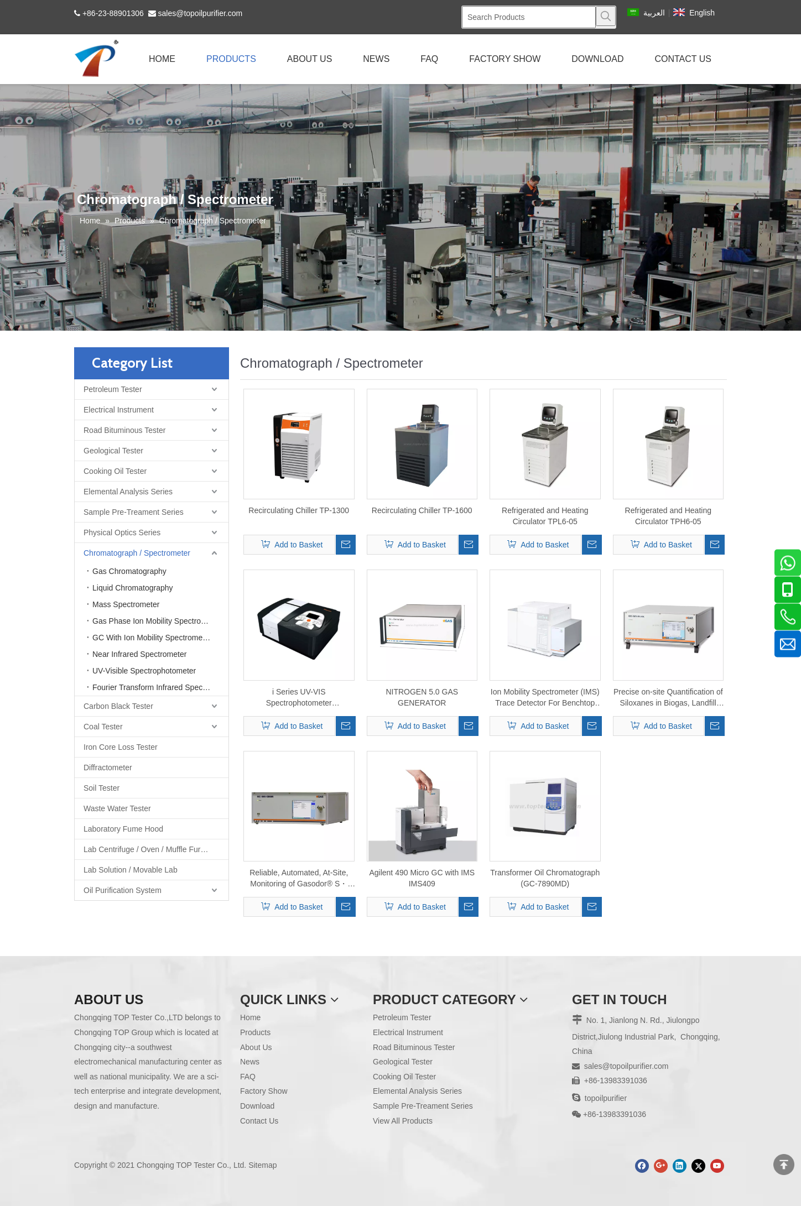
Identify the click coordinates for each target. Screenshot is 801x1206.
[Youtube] (717, 1166)
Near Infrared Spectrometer (139, 654)
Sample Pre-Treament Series (134, 512)
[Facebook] (642, 1166)
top (783, 1164)
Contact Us (259, 1120)
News (249, 1061)
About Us (256, 1047)
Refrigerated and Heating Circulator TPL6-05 (545, 516)
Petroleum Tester (113, 389)
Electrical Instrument (119, 409)
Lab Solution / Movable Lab (131, 869)
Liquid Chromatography (132, 587)
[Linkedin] (679, 1166)
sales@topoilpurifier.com (200, 13)
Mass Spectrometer (125, 604)
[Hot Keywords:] (606, 16)
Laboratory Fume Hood (123, 828)
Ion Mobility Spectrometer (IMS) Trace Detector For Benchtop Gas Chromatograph (545, 697)
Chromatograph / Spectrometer (137, 553)
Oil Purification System (123, 890)
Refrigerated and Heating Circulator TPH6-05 (668, 516)
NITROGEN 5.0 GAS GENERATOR (422, 697)
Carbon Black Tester (118, 706)
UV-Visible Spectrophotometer (144, 670)
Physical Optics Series (122, 532)
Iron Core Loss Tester (121, 747)
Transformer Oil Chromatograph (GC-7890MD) (545, 878)
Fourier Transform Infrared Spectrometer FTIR (160, 687)
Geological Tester (113, 450)
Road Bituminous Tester (124, 430)
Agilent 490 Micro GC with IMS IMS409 (422, 878)
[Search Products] (529, 17)
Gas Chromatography (129, 571)
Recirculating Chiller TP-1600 (422, 510)
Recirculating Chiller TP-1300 (298, 510)
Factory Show (264, 1091)
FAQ (248, 1076)
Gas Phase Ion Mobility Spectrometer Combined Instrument (160, 621)
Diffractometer (108, 767)
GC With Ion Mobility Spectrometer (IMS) (160, 637)
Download (257, 1105)
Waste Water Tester (117, 808)
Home (250, 1017)
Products (255, 1032)
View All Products (403, 1120)
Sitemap (262, 1165)
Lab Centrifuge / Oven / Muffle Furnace (150, 849)
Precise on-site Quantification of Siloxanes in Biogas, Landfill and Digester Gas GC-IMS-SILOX (668, 697)
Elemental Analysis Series (128, 491)
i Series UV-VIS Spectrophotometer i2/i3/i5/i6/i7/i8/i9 (299, 697)
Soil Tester (101, 788)
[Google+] (661, 1166)
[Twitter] (698, 1166)
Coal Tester (103, 726)
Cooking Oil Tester (115, 471)
